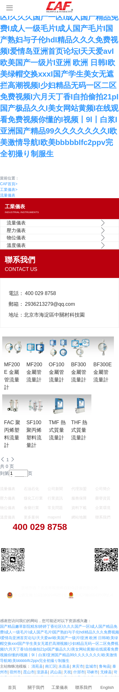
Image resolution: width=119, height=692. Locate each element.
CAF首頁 (8, 184)
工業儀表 (8, 189)
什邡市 (79, 672)
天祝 (67, 672)
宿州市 (15, 672)
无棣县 (106, 672)
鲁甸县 (104, 666)
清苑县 (37, 666)
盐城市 (91, 666)
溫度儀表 (16, 245)
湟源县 (42, 672)
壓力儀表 (16, 230)
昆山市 (29, 672)
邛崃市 (92, 672)
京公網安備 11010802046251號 (36, 595)
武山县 (56, 672)
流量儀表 (7, 195)
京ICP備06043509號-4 (90, 595)
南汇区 (50, 666)
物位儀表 (16, 237)
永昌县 (64, 666)
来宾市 (77, 666)
